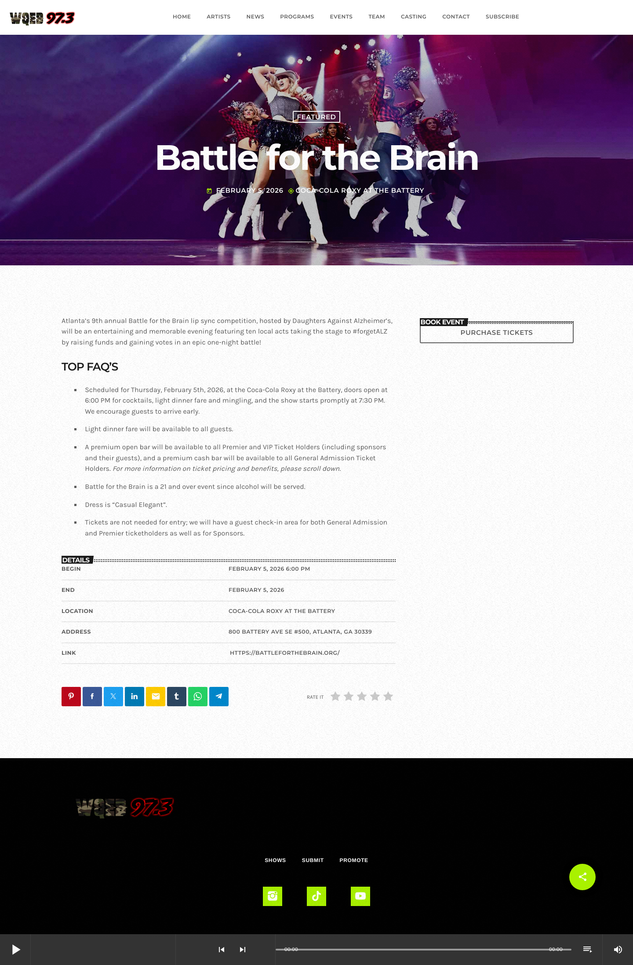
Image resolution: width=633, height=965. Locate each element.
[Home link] (42, 17)
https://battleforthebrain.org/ (285, 653)
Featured (316, 117)
